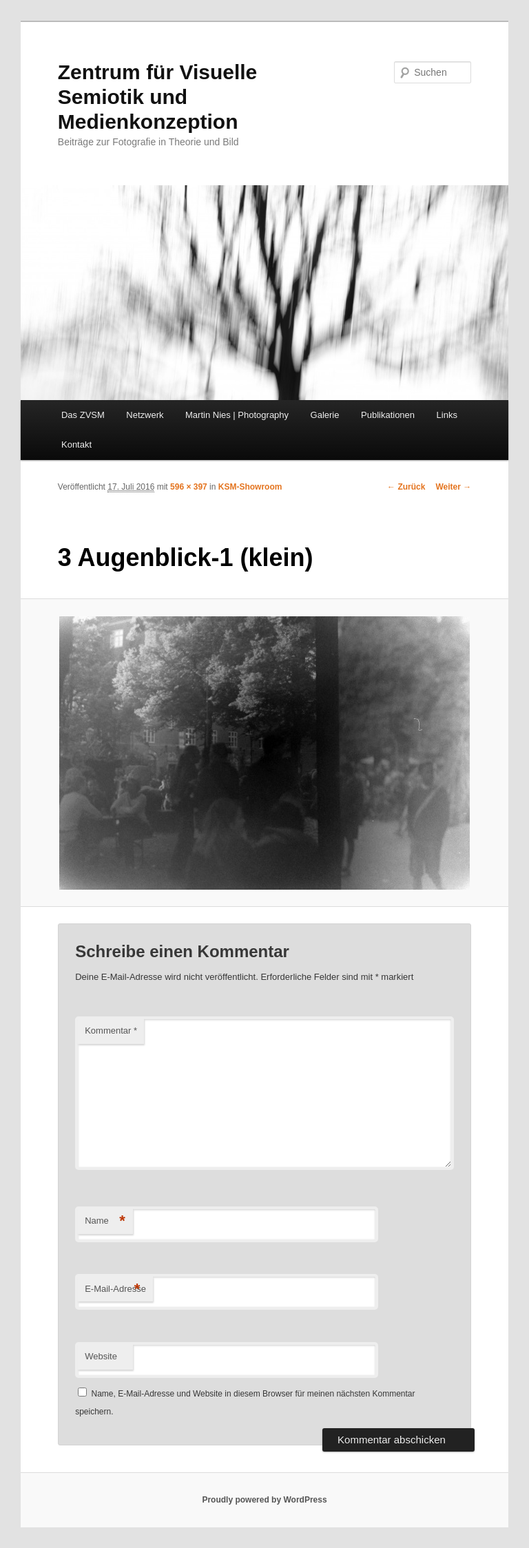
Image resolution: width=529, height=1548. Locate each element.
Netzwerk (144, 415)
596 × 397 (188, 487)
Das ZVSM (83, 415)
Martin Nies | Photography (237, 415)
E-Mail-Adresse (115, 1289)
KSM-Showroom (250, 487)
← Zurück (406, 487)
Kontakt (76, 444)
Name (105, 1221)
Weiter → (453, 487)
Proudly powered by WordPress (264, 1500)
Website (101, 1356)
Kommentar (111, 1030)
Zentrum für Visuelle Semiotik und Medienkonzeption (158, 97)
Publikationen (388, 415)
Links (447, 415)
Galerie (325, 415)
